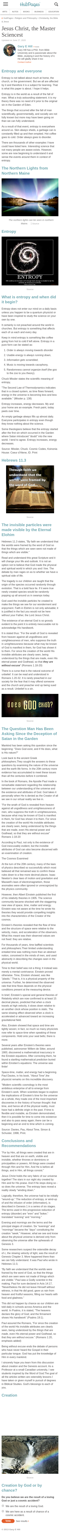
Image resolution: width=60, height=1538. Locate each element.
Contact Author (24, 62)
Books (26, 12)
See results (21, 1521)
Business (39, 12)
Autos (15, 12)
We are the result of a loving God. (25, 1506)
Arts (4, 12)
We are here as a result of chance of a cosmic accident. (27, 1513)
